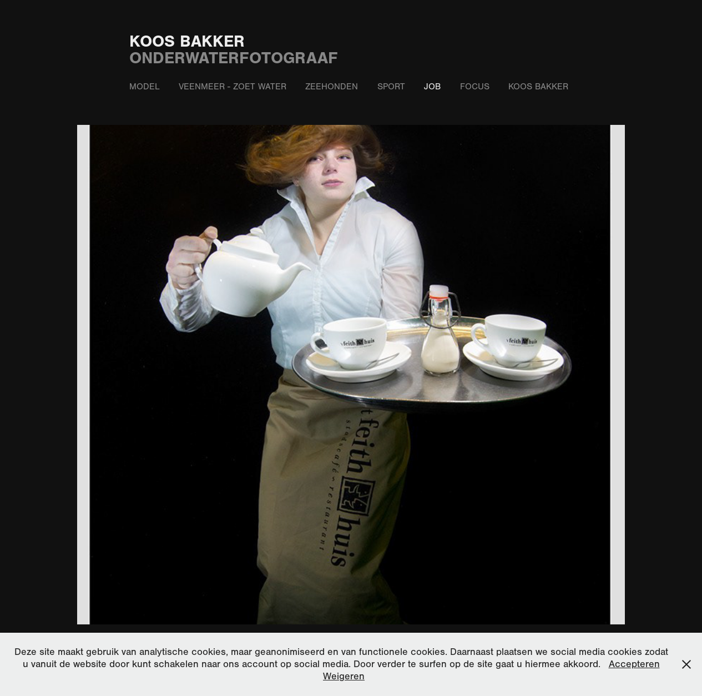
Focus (474, 87)
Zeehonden (331, 87)
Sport (391, 87)
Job (432, 87)
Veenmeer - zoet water (232, 87)
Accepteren (634, 664)
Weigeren (344, 676)
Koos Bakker (187, 41)
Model (144, 87)
